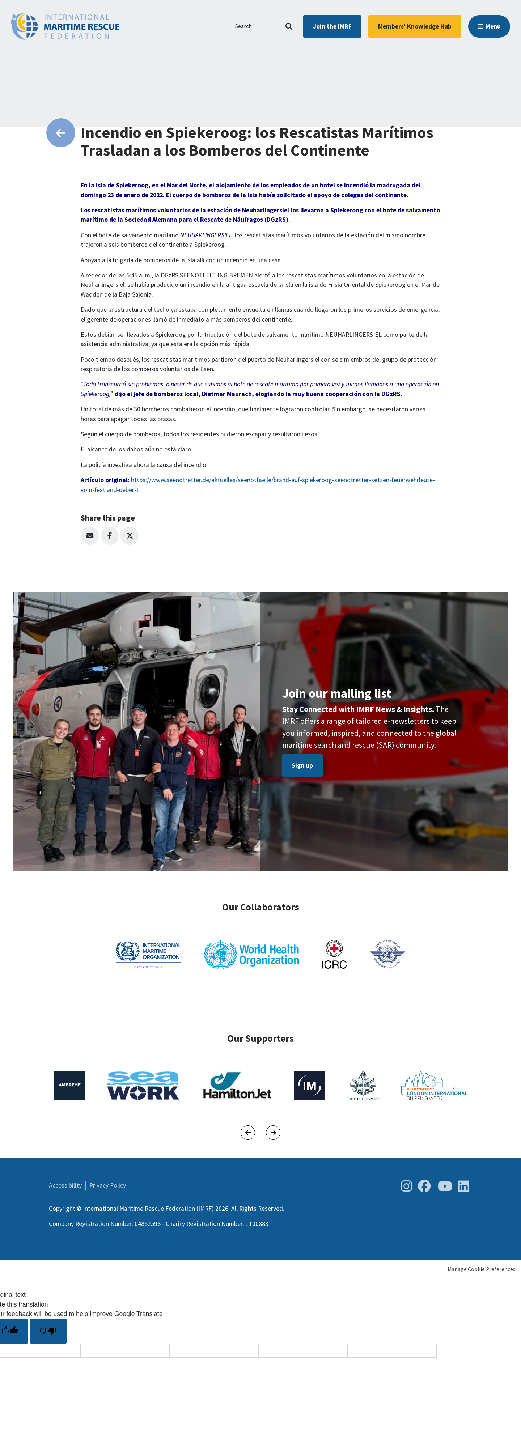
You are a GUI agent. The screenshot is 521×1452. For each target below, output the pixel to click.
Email (90, 536)
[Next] (273, 1132)
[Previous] (248, 1132)
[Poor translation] (48, 1331)
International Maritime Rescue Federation (65, 26)
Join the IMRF (332, 26)
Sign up (302, 765)
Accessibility (65, 1185)
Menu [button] (493, 26)
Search (288, 26)
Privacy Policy (107, 1185)
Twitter (129, 536)
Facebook (110, 536)
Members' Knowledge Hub (415, 26)
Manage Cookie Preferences (482, 1269)
